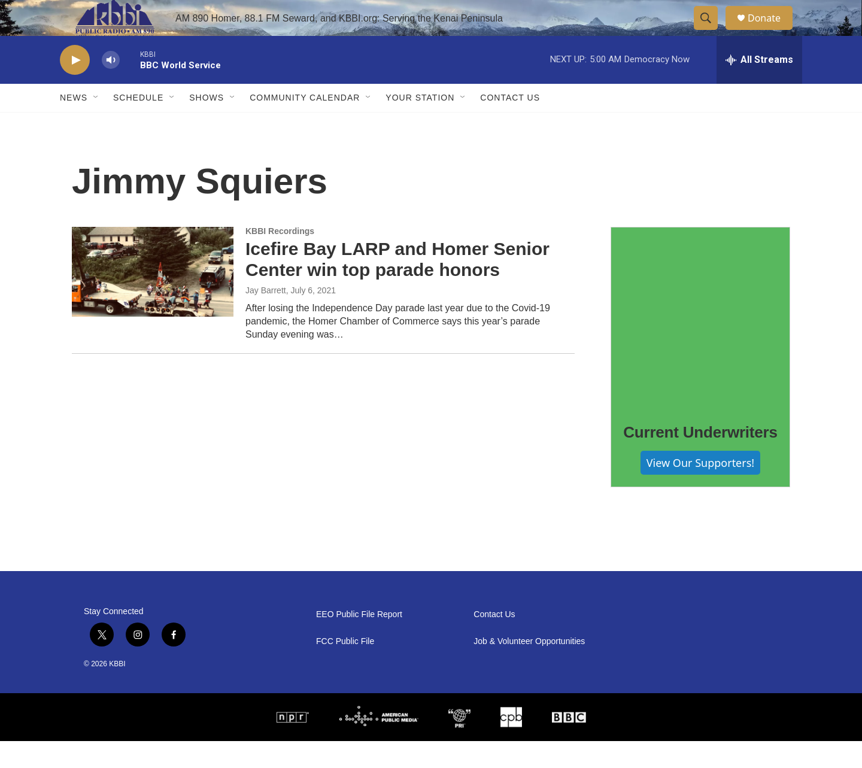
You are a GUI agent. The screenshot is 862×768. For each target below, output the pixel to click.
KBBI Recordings (279, 258)
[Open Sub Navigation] (96, 124)
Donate (771, 31)
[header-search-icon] (711, 32)
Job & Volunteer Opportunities (529, 668)
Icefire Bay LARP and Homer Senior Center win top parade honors (397, 286)
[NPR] (293, 744)
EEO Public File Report (359, 641)
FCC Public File (345, 668)
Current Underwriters (700, 459)
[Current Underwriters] (700, 343)
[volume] (111, 87)
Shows (206, 124)
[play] (74, 87)
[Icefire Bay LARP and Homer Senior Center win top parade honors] (152, 299)
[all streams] (759, 87)
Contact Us (510, 124)
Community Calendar (305, 124)
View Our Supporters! (700, 489)
